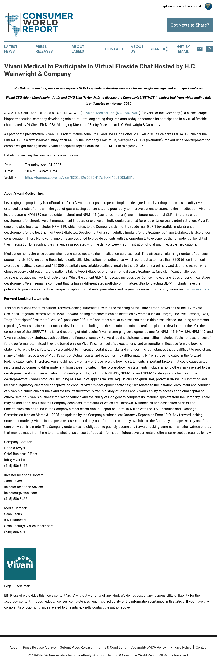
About (14, 647)
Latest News (11, 49)
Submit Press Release (76, 647)
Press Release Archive (39, 647)
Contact (114, 49)
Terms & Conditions (111, 647)
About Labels (78, 49)
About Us (137, 49)
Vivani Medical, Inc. (100, 113)
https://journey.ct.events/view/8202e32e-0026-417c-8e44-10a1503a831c (79, 178)
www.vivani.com (199, 289)
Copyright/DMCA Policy (148, 647)
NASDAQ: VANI (128, 113)
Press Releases (44, 49)
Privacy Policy (180, 647)
